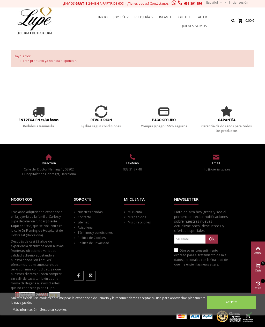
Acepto (231, 302)
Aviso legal (85, 227)
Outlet (184, 17)
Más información (25, 309)
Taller (201, 17)
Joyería (120, 17)
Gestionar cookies (53, 309)
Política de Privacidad (93, 243)
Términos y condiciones (95, 232)
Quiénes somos (193, 26)
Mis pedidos (136, 217)
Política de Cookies (91, 238)
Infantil (165, 17)
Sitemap (83, 222)
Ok (212, 239)
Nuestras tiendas (89, 212)
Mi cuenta (134, 212)
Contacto (84, 217)
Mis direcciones (139, 222)
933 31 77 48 (132, 169)
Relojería (142, 17)
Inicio (103, 17)
